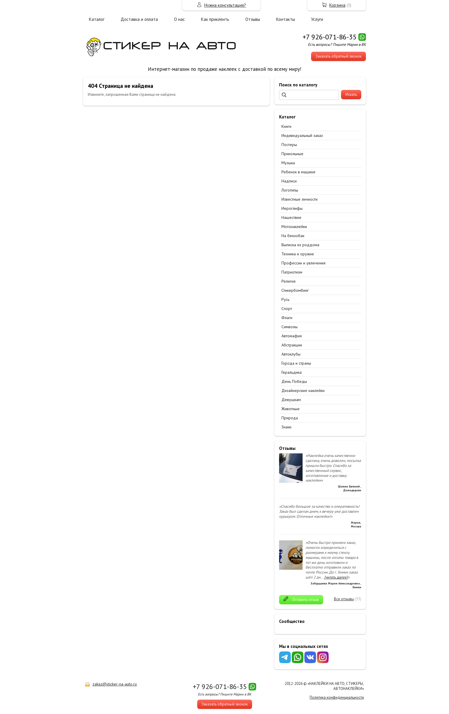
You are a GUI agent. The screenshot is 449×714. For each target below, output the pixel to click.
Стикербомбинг (295, 290)
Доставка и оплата (139, 19)
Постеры (289, 144)
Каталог (96, 19)
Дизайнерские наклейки (303, 390)
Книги (286, 126)
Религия (288, 281)
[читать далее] (336, 577)
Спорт (286, 308)
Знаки (286, 427)
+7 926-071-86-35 (330, 36)
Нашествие (291, 217)
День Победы (294, 381)
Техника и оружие (297, 254)
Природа (289, 417)
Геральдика (291, 372)
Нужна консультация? (225, 5)
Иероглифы (292, 208)
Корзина (337, 5)
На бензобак (292, 235)
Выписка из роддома (300, 244)
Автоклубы (291, 354)
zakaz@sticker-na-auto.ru (114, 684)
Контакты (285, 19)
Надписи (289, 181)
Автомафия (291, 335)
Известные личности (299, 199)
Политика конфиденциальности (337, 697)
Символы (289, 326)
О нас (179, 19)
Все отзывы (344, 598)
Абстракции (291, 345)
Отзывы (252, 19)
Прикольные (292, 153)
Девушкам (291, 399)
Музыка (288, 162)
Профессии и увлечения (303, 263)
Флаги (286, 317)
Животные (290, 408)
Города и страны (296, 363)
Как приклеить (215, 19)
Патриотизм (291, 272)
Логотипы (289, 190)
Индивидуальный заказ (302, 135)
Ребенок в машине (298, 172)
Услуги (317, 19)
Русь (285, 299)
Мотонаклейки (294, 226)
